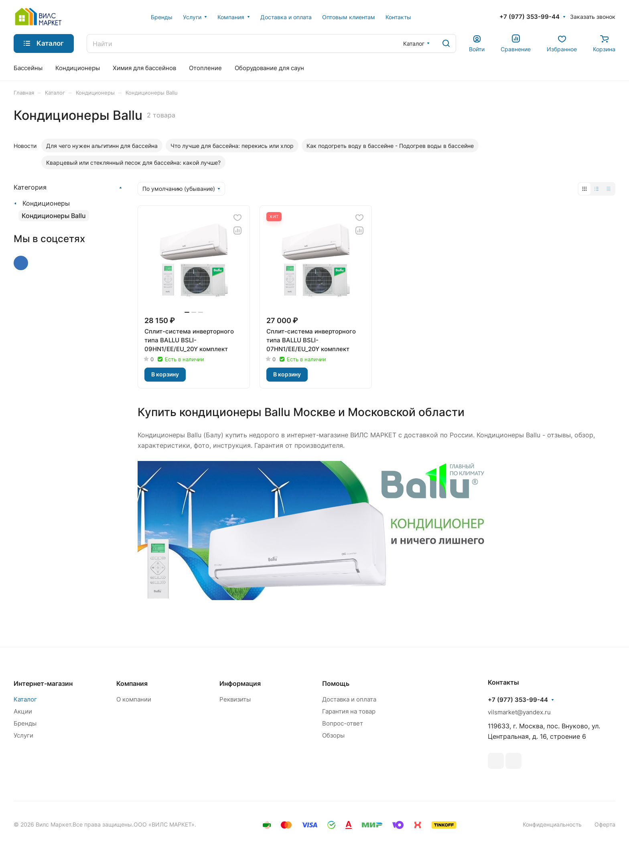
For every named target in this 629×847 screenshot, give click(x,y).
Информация (240, 683)
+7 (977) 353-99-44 (529, 16)
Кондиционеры (46, 203)
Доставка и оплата (349, 699)
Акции (23, 711)
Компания (132, 683)
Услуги (23, 735)
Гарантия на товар (348, 711)
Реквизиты (235, 699)
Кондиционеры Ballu (54, 216)
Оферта (605, 824)
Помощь (335, 683)
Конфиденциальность (552, 824)
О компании (133, 699)
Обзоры (333, 735)
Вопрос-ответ (342, 723)
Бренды (25, 723)
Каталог (25, 699)
